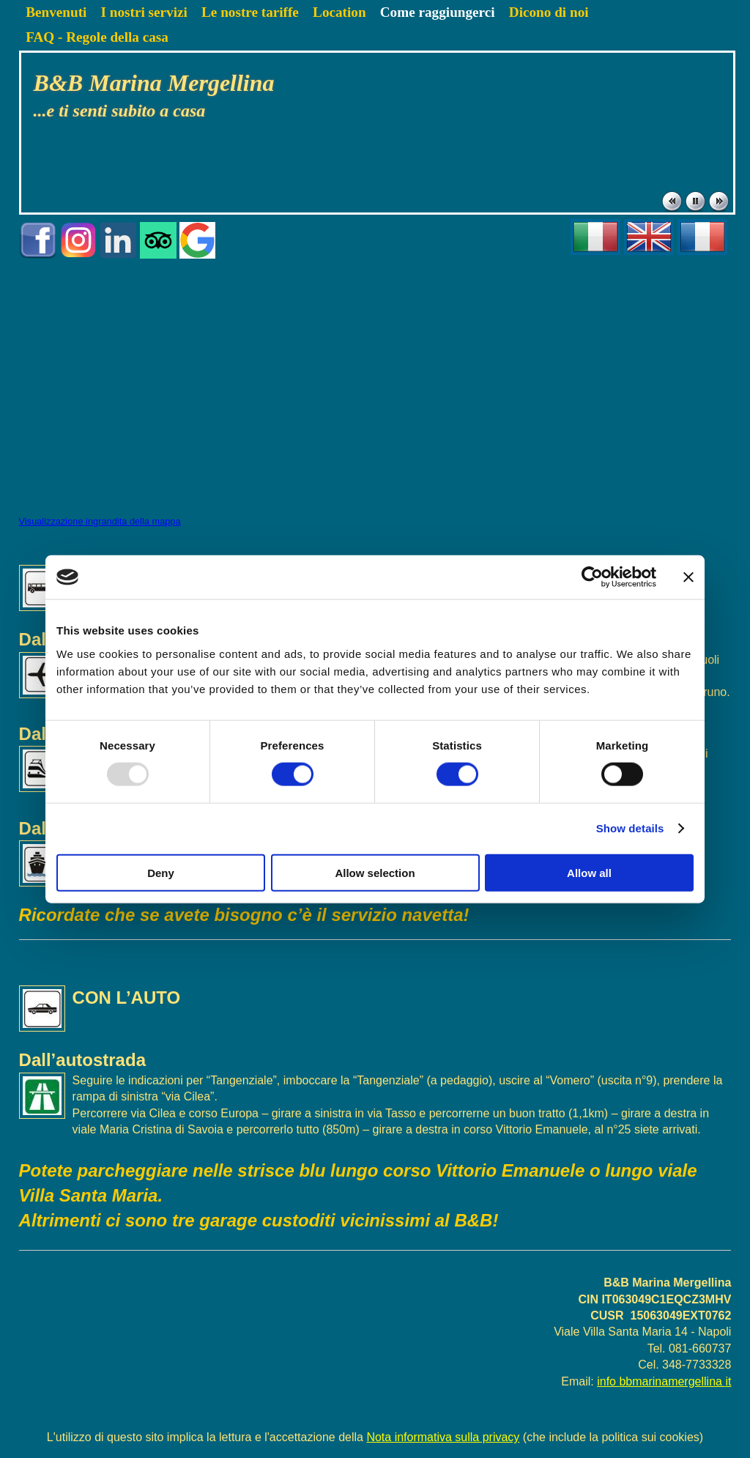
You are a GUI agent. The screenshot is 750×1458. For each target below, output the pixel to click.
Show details (630, 828)
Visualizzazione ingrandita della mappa (100, 521)
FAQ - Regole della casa (97, 37)
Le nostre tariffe (250, 12)
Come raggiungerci (437, 12)
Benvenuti (56, 12)
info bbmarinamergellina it (664, 1381)
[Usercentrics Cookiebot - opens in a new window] (592, 577)
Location (339, 12)
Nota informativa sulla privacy (442, 1437)
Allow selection (375, 872)
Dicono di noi (549, 12)
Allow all (589, 872)
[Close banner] (688, 577)
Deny (160, 872)
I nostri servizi (144, 12)
